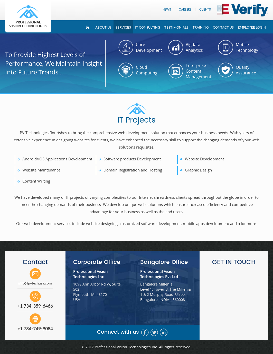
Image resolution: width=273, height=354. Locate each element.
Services (123, 27)
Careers (185, 9)
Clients (205, 9)
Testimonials (176, 27)
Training (201, 27)
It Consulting (147, 27)
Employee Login (252, 27)
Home (88, 26)
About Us (103, 27)
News (167, 9)
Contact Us (223, 27)
